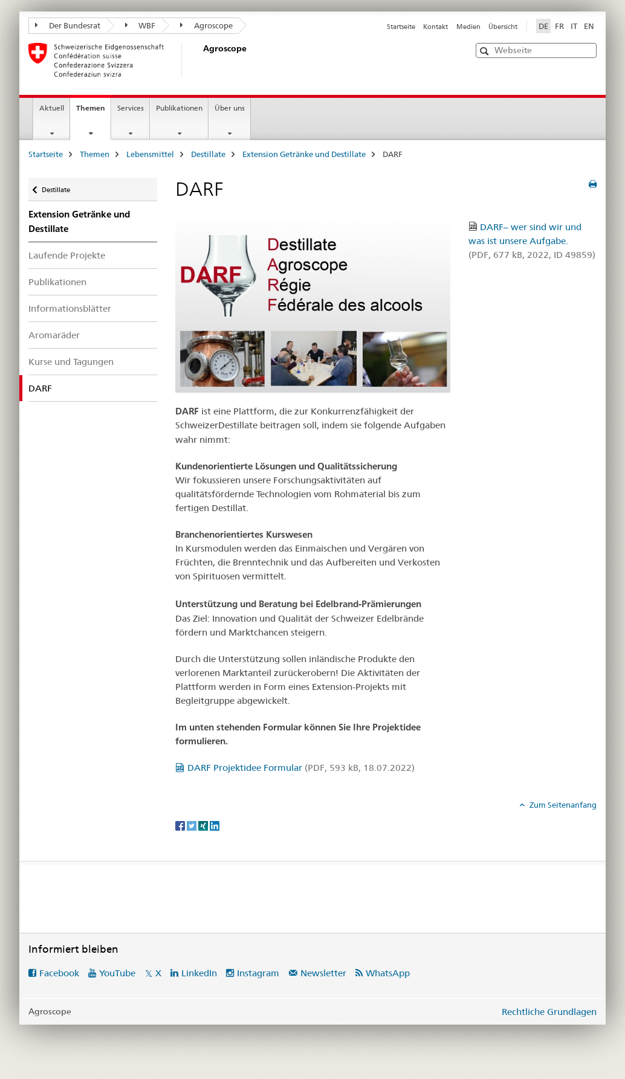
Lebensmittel (150, 154)
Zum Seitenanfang (562, 805)
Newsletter (323, 973)
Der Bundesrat (67, 25)
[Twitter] (192, 824)
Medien (468, 26)
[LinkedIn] (214, 824)
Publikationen (179, 107)
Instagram (258, 973)
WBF (140, 25)
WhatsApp (388, 973)
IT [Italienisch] (574, 26)
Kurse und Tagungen (71, 361)
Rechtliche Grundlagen (549, 1011)
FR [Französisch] (559, 26)
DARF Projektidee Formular (301, 767)
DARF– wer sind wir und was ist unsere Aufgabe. (531, 240)
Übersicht (502, 26)
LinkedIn (199, 973)
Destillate (208, 154)
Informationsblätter (69, 308)
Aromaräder (54, 335)
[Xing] (204, 824)
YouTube (117, 973)
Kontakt (435, 26)
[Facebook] (181, 824)
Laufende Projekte (66, 255)
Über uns (230, 107)
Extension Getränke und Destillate (304, 154)
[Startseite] (200, 60)
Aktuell (51, 107)
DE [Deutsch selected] (543, 26)
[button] (486, 51)
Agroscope (206, 25)
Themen (93, 112)
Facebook (59, 973)
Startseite (401, 26)
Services (130, 107)
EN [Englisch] (589, 26)
